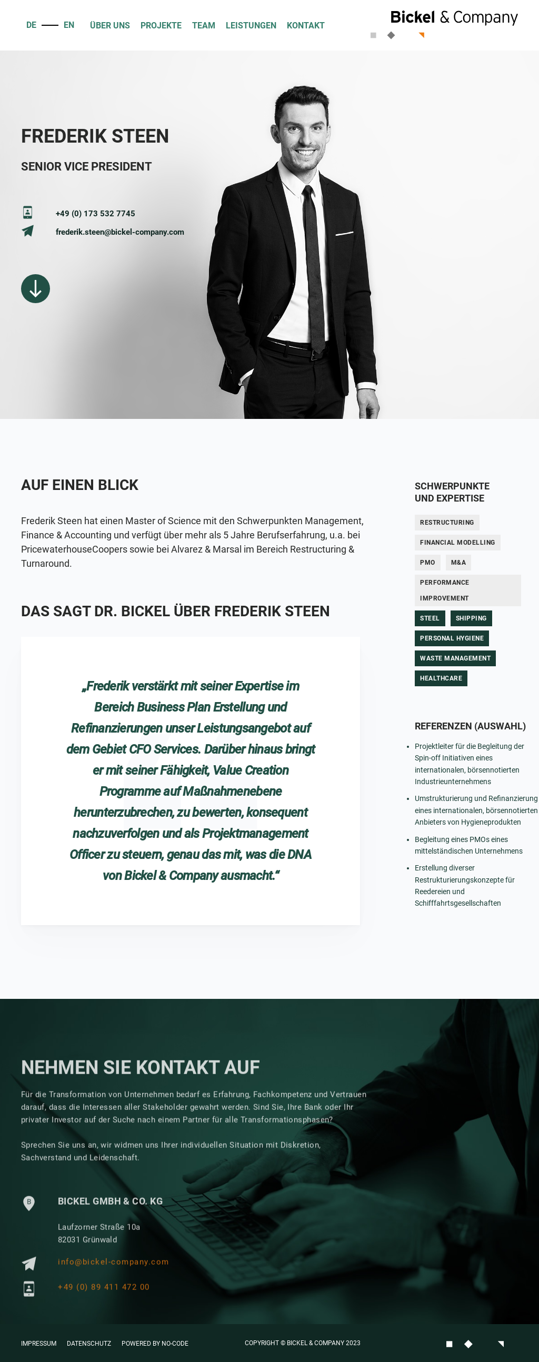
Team (203, 26)
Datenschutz (89, 1343)
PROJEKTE (161, 26)
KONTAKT (306, 26)
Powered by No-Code (155, 1343)
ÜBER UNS (110, 26)
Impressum (38, 1343)
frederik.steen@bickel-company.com (120, 232)
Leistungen (251, 26)
